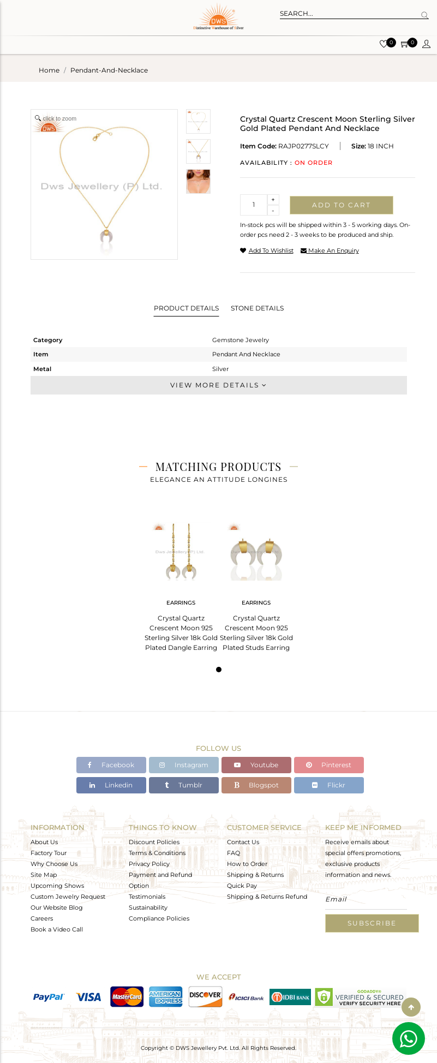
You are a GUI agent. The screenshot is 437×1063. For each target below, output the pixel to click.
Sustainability (148, 907)
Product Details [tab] (186, 308)
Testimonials (147, 896)
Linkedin (111, 785)
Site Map (44, 875)
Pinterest (328, 765)
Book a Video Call (57, 929)
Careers (42, 918)
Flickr (328, 785)
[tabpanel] (181, 583)
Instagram (183, 765)
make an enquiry (330, 250)
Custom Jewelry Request (68, 896)
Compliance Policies (159, 918)
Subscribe (372, 923)
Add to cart (341, 205)
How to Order (247, 864)
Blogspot (256, 785)
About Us (44, 842)
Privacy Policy (149, 864)
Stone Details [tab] (257, 308)
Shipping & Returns (255, 875)
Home (49, 70)
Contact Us (243, 842)
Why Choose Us (54, 864)
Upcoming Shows (57, 885)
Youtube (256, 765)
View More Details (218, 385)
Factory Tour (49, 853)
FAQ (233, 853)
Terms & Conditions (157, 853)
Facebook (111, 765)
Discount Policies (154, 842)
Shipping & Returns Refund (267, 896)
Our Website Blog (57, 907)
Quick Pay (242, 885)
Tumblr (183, 785)
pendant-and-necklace (109, 70)
